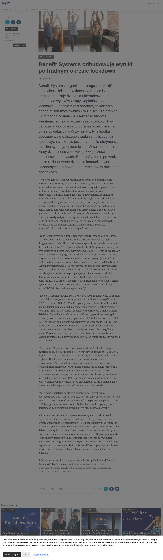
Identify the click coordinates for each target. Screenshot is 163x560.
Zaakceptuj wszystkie (11, 555)
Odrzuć (26, 555)
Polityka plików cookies (41, 555)
